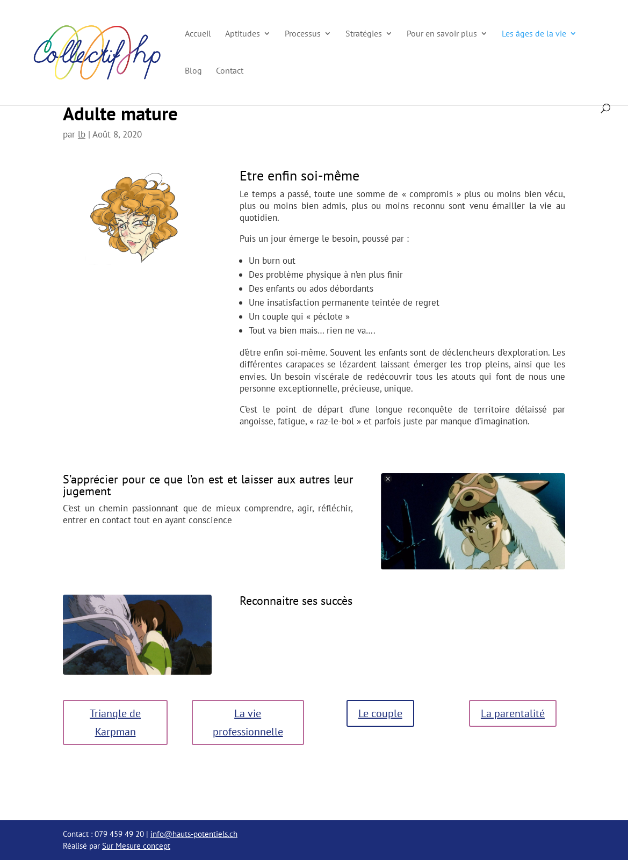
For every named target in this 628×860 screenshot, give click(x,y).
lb (81, 134)
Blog (193, 71)
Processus (303, 34)
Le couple (380, 713)
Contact (229, 71)
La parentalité (513, 713)
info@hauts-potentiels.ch (193, 834)
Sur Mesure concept (136, 846)
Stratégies (363, 34)
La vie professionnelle (248, 722)
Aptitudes (242, 34)
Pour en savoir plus (442, 34)
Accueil (198, 34)
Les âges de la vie (534, 34)
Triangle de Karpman (115, 722)
